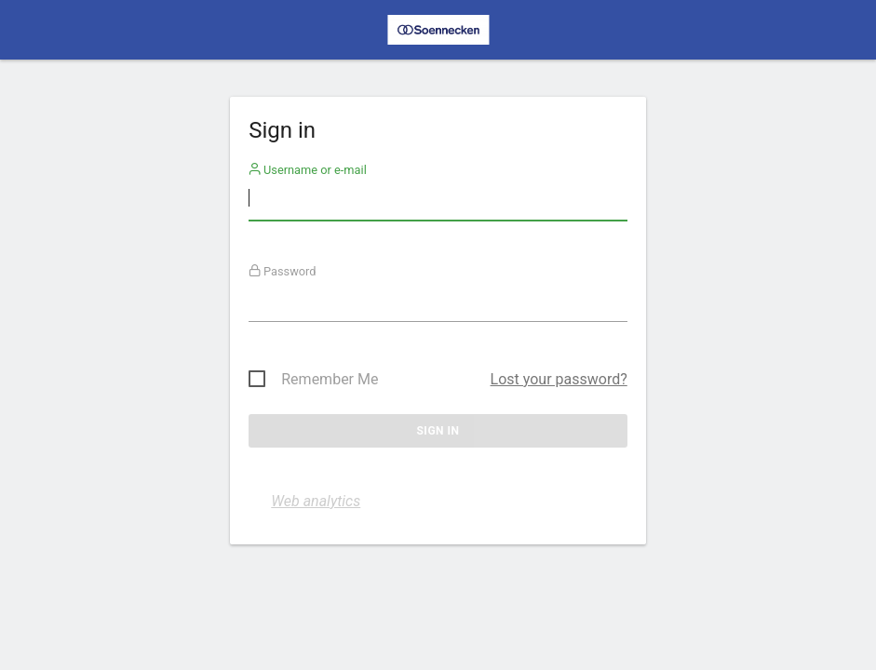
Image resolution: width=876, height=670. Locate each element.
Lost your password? (559, 379)
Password (283, 271)
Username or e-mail (308, 170)
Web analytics (315, 501)
